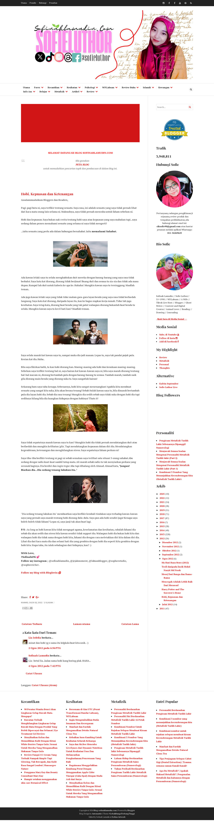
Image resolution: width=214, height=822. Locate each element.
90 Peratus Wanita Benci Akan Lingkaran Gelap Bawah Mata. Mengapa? (38, 715)
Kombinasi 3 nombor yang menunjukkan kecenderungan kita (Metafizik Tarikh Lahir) (174, 724)
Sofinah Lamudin (39, 657)
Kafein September (168, 383)
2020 (162, 506)
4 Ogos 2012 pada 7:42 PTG (45, 667)
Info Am (27, 91)
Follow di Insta (168, 338)
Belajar (43, 91)
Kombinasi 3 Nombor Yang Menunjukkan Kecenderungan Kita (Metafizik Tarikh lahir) (129, 743)
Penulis (33, 3)
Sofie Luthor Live (168, 387)
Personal (164, 364)
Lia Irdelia (35, 639)
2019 (162, 510)
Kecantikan (53, 87)
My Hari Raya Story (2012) (175, 562)
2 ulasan (48, 604)
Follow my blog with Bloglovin (39, 574)
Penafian (53, 3)
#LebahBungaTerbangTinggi (122, 815)
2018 (162, 514)
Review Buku (129, 87)
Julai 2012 (167, 604)
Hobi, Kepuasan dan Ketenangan (47, 194)
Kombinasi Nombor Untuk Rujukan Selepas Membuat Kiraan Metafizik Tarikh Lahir (129, 732)
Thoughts (164, 367)
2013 (162, 534)
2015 (162, 526)
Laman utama (81, 625)
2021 (162, 502)
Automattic (97, 815)
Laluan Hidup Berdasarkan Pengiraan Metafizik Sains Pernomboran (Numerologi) (127, 763)
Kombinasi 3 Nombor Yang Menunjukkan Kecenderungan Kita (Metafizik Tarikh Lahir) (174, 476)
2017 (162, 518)
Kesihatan (72, 87)
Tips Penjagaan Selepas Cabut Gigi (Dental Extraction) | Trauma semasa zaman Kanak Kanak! (173, 764)
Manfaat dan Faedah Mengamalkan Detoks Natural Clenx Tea (82, 732)
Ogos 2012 (168, 558)
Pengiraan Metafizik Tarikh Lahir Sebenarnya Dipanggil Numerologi (172, 444)
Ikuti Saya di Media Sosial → (172, 318)
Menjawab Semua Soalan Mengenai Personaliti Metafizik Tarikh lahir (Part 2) (172, 455)
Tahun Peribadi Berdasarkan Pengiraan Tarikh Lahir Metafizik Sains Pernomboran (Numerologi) (129, 774)
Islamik (147, 87)
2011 (162, 608)
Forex (37, 87)
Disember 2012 (170, 542)
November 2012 (170, 546)
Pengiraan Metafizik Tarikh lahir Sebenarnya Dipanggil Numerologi (127, 753)
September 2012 (171, 554)
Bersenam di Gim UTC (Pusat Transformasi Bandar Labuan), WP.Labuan (83, 715)
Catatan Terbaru (32, 625)
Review (90, 91)
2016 (162, 522)
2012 (162, 538)
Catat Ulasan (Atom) (44, 686)
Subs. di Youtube (169, 334)
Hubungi (42, 3)
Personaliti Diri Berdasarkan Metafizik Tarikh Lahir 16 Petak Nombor (127, 722)
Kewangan (163, 87)
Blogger (131, 812)
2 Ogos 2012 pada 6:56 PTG (45, 649)
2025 (162, 493)
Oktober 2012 (169, 550)
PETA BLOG (82, 164)
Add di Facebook (169, 341)
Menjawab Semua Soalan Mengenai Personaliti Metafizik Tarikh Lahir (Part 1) (172, 465)
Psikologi (90, 87)
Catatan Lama (130, 625)
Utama (24, 3)
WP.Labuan (108, 87)
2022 (162, 497)
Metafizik (59, 91)
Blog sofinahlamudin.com (105, 812)
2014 (162, 530)
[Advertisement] (81, 123)
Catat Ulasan (34, 675)
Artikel (75, 91)
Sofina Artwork (118, 818)
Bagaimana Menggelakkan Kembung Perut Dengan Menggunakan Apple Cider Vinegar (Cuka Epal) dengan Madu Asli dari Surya (84, 773)
